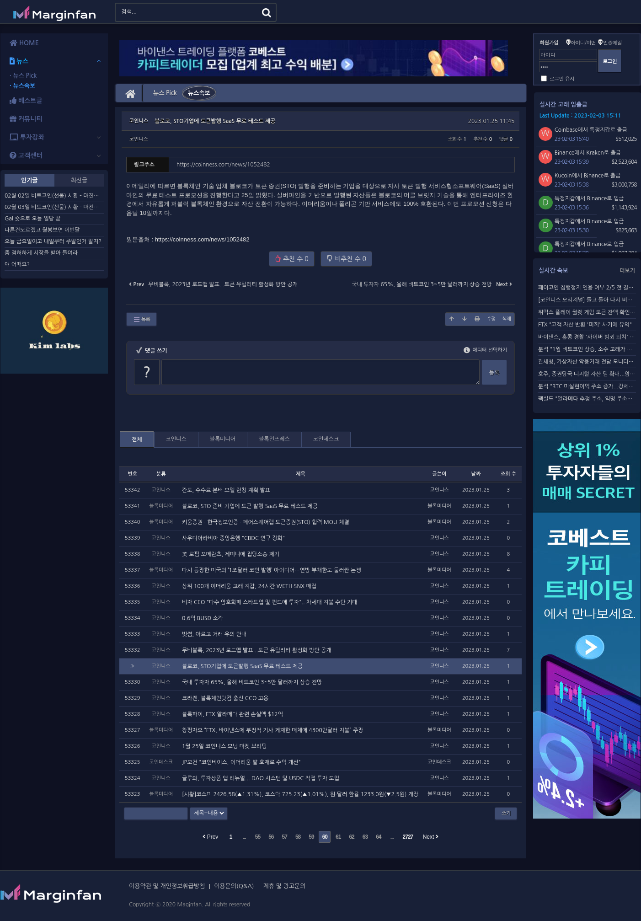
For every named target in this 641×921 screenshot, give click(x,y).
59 (311, 837)
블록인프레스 (274, 439)
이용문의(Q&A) (234, 886)
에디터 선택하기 (485, 350)
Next (430, 837)
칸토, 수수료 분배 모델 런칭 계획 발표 (226, 490)
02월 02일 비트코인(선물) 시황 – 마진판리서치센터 (54, 195)
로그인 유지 (562, 78)
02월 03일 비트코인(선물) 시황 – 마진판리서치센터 (54, 207)
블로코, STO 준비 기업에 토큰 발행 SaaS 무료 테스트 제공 (250, 506)
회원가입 (549, 42)
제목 (300, 474)
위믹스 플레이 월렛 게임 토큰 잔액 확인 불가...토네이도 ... (587, 312)
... (244, 837)
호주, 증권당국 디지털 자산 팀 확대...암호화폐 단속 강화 (587, 374)
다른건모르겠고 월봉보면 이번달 (42, 230)
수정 (491, 318)
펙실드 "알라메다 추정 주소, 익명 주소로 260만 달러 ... (587, 399)
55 (257, 837)
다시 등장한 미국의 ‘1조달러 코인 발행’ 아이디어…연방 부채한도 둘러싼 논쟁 (271, 570)
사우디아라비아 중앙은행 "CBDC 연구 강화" (233, 538)
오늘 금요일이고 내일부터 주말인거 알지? (53, 241)
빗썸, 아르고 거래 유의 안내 (214, 634)
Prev (210, 837)
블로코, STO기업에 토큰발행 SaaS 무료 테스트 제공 (215, 121)
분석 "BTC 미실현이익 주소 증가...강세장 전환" (587, 386)
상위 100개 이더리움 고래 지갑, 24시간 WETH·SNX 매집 (249, 586)
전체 (137, 439)
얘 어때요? (17, 264)
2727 (408, 837)
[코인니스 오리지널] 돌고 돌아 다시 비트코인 (587, 300)
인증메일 (612, 42)
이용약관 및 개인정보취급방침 (167, 886)
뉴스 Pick (165, 93)
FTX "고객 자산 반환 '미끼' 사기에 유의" (585, 324)
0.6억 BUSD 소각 (202, 618)
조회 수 (508, 474)
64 (378, 837)
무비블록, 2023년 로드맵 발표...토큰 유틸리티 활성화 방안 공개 (256, 650)
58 (297, 837)
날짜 (476, 474)
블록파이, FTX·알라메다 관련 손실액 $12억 (232, 714)
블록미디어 (222, 439)
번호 (132, 474)
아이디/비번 (583, 42)
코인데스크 (326, 439)
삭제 (506, 318)
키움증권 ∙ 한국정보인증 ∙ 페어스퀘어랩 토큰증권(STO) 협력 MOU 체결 (265, 522)
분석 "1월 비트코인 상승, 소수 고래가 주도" (587, 349)
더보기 (627, 270)
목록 (141, 319)
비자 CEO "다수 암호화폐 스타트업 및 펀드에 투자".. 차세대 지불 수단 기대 (270, 602)
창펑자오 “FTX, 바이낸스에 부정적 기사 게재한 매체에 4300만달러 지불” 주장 (272, 730)
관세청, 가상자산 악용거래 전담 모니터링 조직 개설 (587, 361)
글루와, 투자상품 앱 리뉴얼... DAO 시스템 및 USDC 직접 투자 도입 (260, 778)
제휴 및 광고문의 (284, 886)
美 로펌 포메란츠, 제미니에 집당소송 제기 (230, 554)
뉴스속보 (199, 93)
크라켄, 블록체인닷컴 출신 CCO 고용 (225, 698)
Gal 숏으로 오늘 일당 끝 (33, 218)
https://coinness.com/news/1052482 (202, 239)
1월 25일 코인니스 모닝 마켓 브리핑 (224, 746)
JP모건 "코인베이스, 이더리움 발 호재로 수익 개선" (241, 762)
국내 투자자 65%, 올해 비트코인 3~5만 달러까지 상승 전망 (252, 682)
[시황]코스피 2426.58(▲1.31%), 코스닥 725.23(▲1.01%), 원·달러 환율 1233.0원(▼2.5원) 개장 (300, 794)
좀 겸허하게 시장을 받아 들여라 (41, 253)
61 (338, 837)
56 (270, 837)
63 (365, 837)
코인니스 (138, 139)
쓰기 (506, 813)
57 (284, 837)
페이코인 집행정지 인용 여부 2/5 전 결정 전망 (587, 287)
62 (351, 837)
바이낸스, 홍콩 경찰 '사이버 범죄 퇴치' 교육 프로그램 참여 (587, 337)
